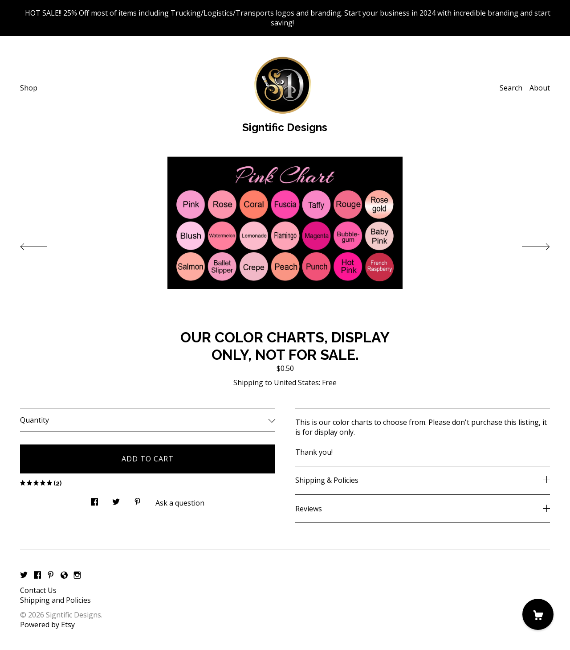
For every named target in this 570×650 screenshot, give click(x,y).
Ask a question (179, 503)
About (539, 88)
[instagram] (77, 575)
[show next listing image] (527, 244)
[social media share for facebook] (94, 499)
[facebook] (37, 575)
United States (296, 382)
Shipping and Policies (55, 600)
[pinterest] (50, 575)
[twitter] (24, 575)
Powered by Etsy (47, 624)
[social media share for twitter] (116, 499)
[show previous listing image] (42, 244)
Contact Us (38, 590)
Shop (28, 88)
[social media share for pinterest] (137, 499)
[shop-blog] (64, 575)
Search (511, 88)
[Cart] (538, 614)
